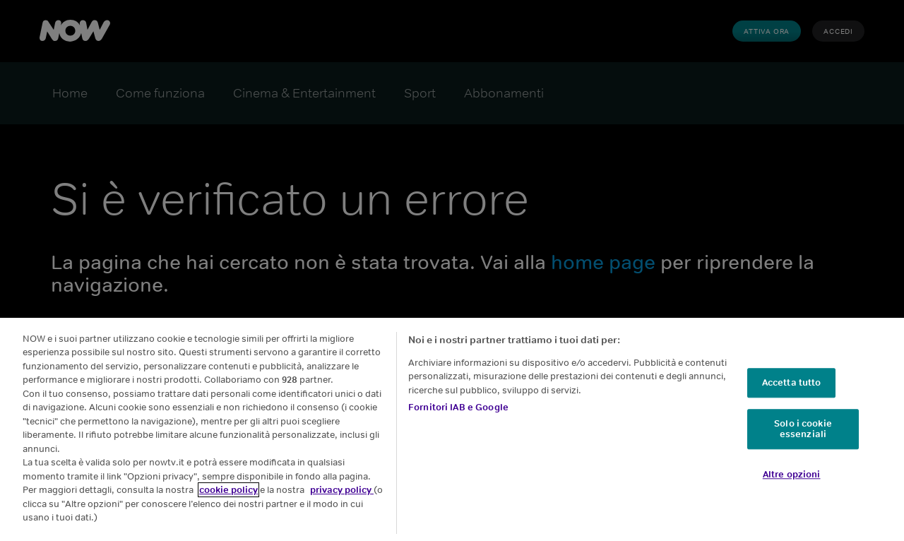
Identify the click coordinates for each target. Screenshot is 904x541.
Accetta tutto (791, 382)
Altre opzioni (792, 474)
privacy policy (342, 490)
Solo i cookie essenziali (803, 429)
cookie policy (228, 490)
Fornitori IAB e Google (458, 407)
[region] (452, 429)
